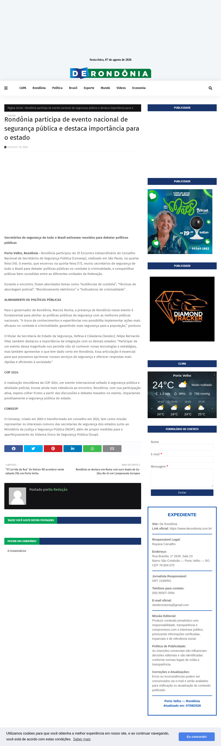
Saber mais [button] (82, 739)
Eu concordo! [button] (197, 736)
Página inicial (15, 108)
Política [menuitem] (57, 88)
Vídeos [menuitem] (121, 88)
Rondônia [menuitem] (39, 88)
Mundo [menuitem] (105, 88)
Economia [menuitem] (139, 88)
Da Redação (58, 489)
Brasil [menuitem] (73, 88)
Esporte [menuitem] (89, 88)
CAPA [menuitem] (22, 88)
